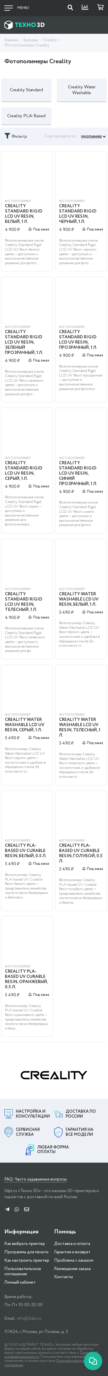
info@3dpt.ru (29, 1318)
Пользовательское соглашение (22, 1272)
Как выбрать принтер (24, 1244)
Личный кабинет (20, 1282)
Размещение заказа (72, 1269)
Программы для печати (26, 1252)
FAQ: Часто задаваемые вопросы (35, 1179)
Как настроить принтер (26, 1260)
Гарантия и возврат (72, 1252)
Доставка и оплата (72, 1244)
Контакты (63, 1277)
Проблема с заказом (73, 1260)
